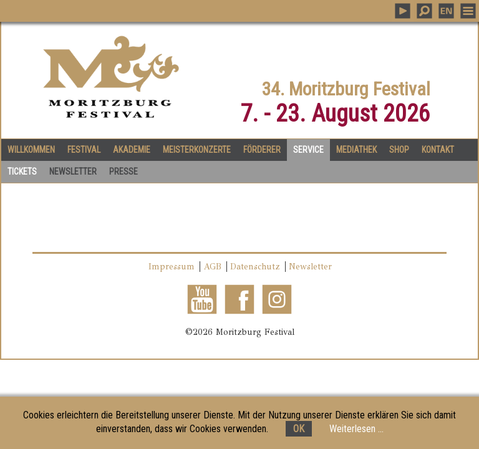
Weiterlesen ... (356, 429)
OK (298, 429)
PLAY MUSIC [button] (403, 11)
